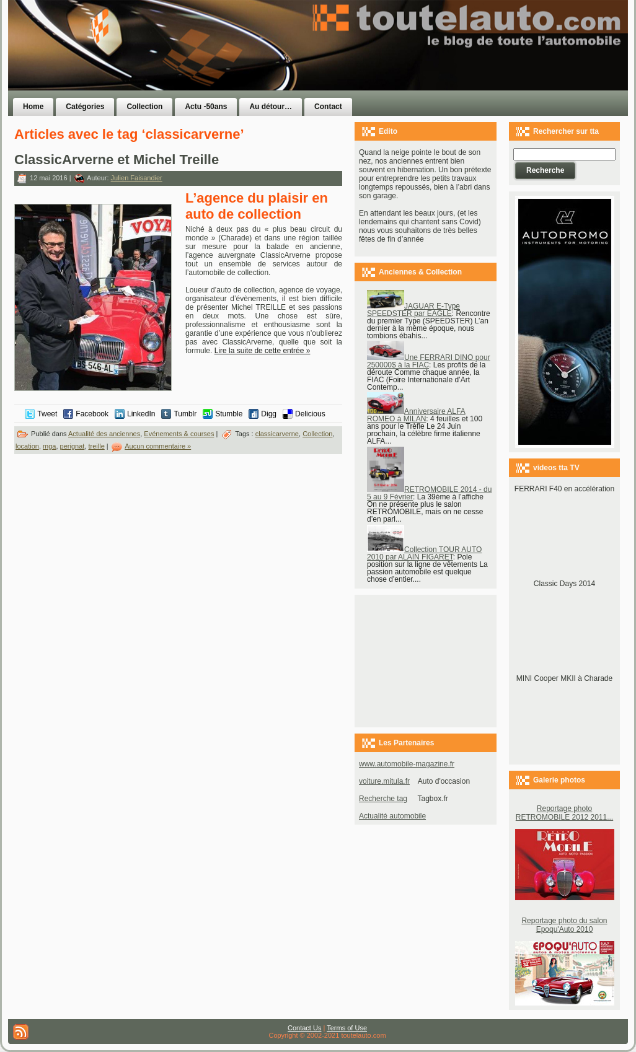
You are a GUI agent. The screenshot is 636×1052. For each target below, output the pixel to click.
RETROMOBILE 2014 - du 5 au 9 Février (429, 493)
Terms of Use (347, 1028)
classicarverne (277, 433)
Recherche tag (383, 798)
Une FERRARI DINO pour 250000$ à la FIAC (428, 361)
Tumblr (185, 414)
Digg (268, 414)
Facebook (92, 414)
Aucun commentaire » (158, 446)
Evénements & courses (179, 433)
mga (49, 446)
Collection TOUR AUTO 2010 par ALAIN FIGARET (424, 553)
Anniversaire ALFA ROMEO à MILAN (416, 415)
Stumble (228, 414)
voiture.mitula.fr (384, 781)
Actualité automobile (392, 816)
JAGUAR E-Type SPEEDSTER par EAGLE (413, 310)
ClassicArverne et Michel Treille (116, 159)
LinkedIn (141, 414)
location (27, 446)
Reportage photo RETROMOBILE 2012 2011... (564, 813)
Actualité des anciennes (104, 433)
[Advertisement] (474, 70)
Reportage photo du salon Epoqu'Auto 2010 (564, 925)
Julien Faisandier (136, 178)
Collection (317, 433)
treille (96, 446)
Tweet (47, 414)
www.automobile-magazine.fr (406, 764)
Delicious (310, 414)
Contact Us (304, 1028)
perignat (72, 446)
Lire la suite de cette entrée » (262, 350)
